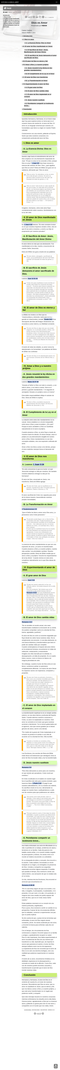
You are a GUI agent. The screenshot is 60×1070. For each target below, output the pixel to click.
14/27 (30, 17)
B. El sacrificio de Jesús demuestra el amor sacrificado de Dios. (38, 271)
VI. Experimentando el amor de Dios (35, 84)
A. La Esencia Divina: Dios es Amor (37, 43)
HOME (6, 12)
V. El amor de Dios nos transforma (35, 77)
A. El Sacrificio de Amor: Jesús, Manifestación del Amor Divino (36, 51)
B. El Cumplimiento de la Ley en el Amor (39, 74)
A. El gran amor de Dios (33, 87)
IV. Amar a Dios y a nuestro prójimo (35, 64)
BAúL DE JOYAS (17, 12)
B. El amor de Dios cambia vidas (36, 91)
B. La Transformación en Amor (35, 80)
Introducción (27, 36)
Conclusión (26, 109)
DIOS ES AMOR (25, 12)
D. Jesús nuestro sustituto (34, 100)
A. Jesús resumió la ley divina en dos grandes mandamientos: (38, 69)
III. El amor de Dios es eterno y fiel (35, 61)
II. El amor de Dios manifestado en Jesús (37, 46)
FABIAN (10, 12)
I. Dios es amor (28, 39)
